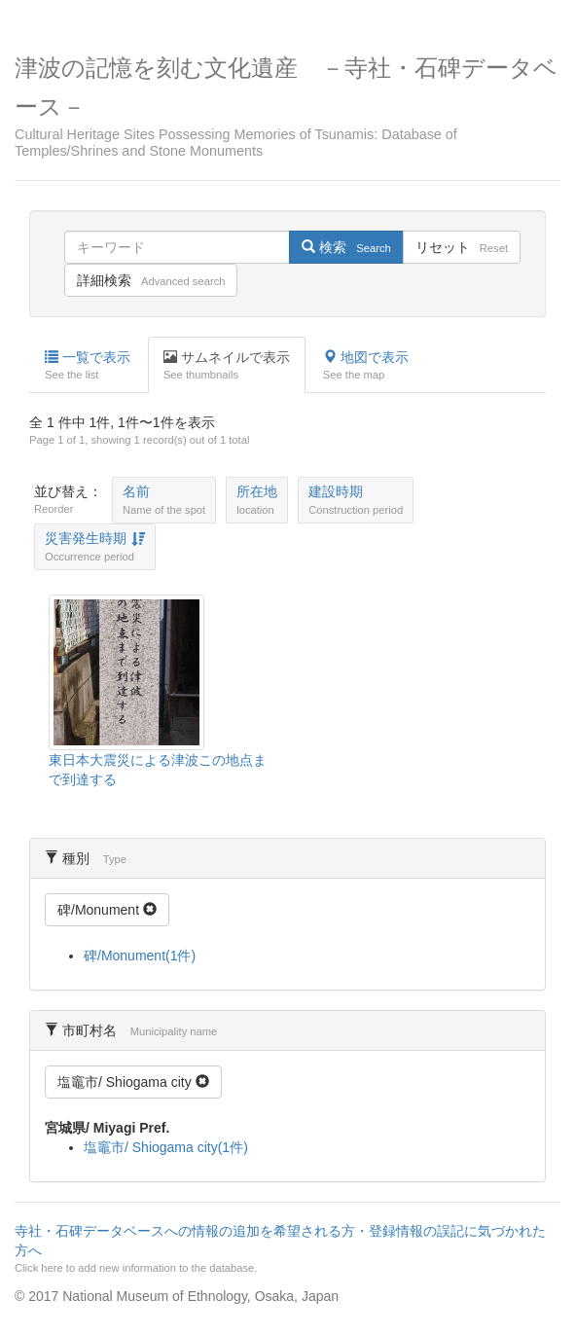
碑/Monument (107, 910)
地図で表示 (366, 365)
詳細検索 (151, 280)
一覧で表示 (87, 365)
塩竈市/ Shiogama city (133, 1082)
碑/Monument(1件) (140, 955)
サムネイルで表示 (226, 365)
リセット (461, 247)
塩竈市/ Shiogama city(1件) (166, 1147)
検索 (346, 247)
